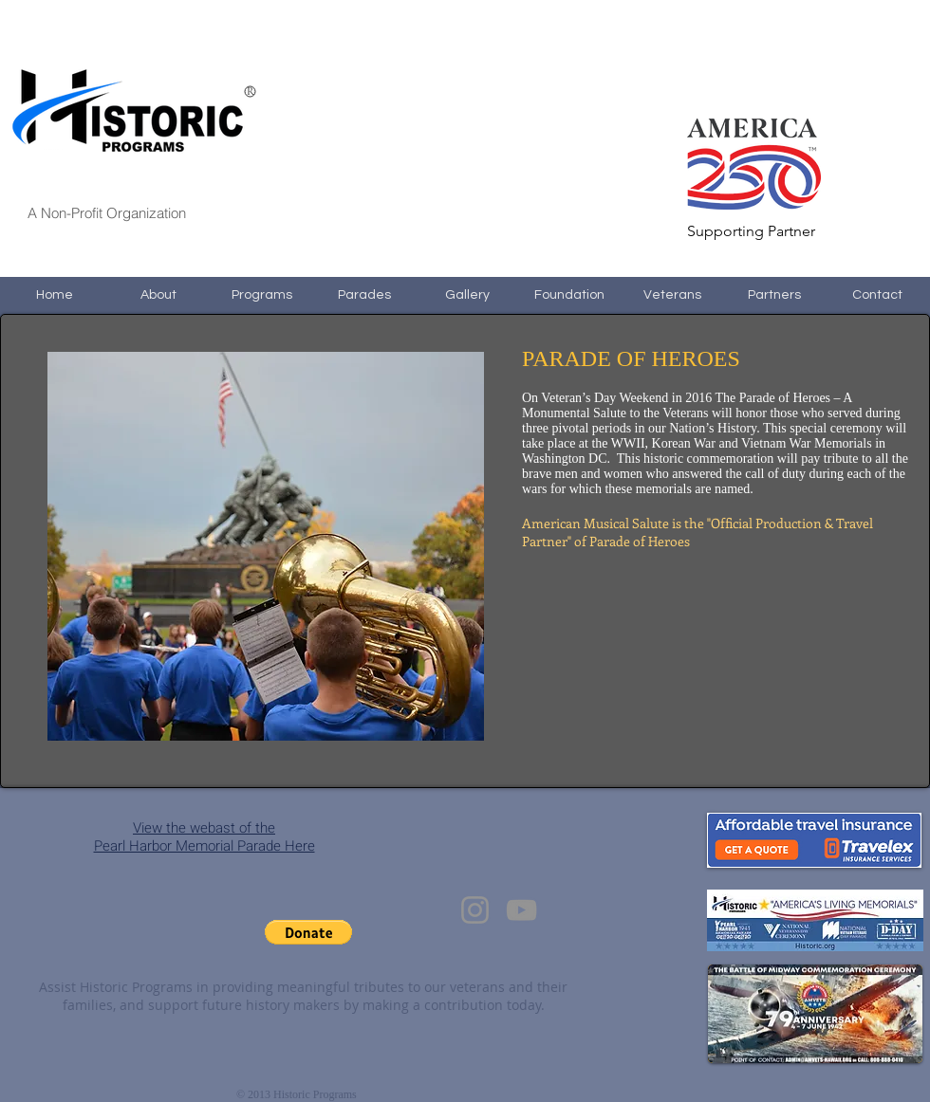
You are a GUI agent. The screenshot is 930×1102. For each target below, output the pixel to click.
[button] (308, 932)
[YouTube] (521, 909)
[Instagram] (474, 909)
